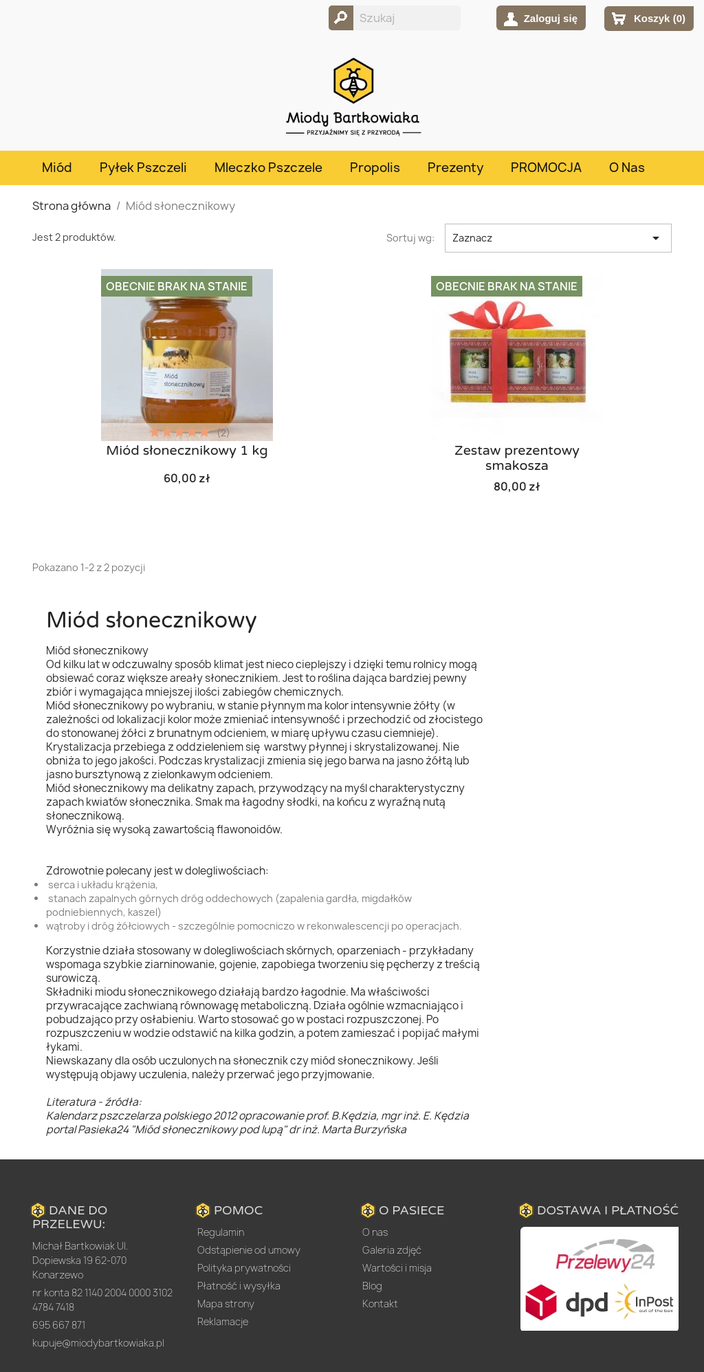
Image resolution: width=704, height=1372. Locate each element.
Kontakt (380, 1303)
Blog (372, 1285)
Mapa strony (225, 1303)
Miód (57, 168)
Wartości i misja (397, 1267)
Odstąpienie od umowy (248, 1249)
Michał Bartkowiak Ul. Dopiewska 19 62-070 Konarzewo (80, 1260)
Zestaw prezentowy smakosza (517, 458)
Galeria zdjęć (391, 1249)
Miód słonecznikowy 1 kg (186, 450)
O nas (627, 168)
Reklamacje (222, 1321)
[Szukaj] (395, 18)
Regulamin (220, 1232)
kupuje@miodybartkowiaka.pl (98, 1342)
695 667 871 (58, 1324)
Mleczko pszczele (268, 168)
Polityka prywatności (244, 1267)
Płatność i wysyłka (238, 1285)
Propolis (375, 168)
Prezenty (455, 168)
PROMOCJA (546, 168)
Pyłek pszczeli (143, 168)
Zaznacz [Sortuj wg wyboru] (558, 238)
